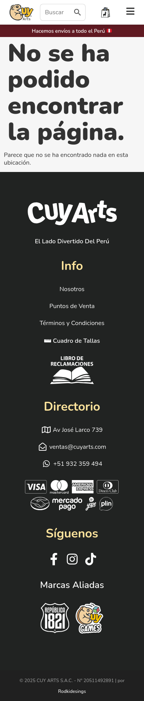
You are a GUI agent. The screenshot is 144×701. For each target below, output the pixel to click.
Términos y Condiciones (72, 323)
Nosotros (72, 289)
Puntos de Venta (71, 306)
